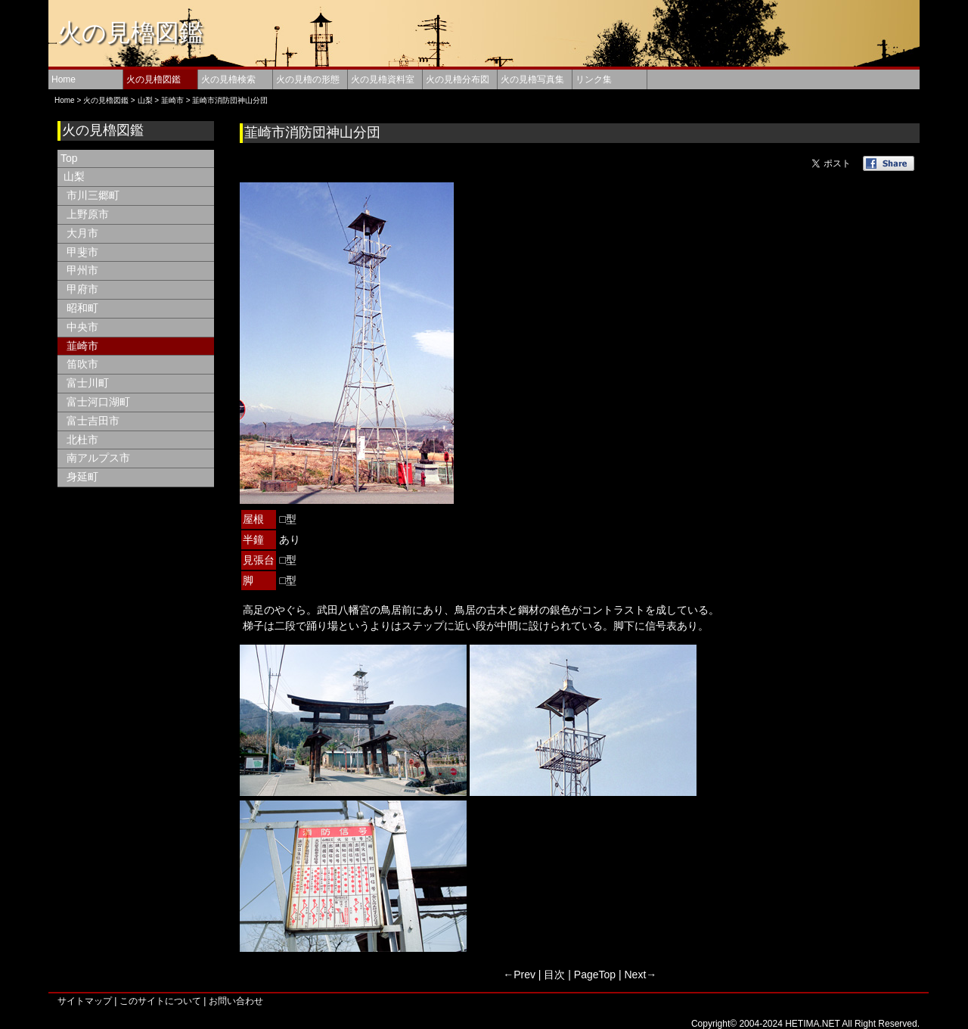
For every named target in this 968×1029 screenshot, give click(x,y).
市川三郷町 (93, 195)
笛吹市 (82, 364)
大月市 (82, 233)
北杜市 (82, 440)
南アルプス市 (98, 458)
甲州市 (82, 270)
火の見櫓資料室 (382, 79)
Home (63, 79)
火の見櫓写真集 (532, 79)
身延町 (82, 477)
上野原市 (88, 214)
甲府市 (82, 289)
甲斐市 (82, 252)
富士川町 (88, 383)
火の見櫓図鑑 (130, 32)
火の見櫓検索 (228, 79)
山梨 (145, 100)
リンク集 (594, 79)
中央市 (82, 327)
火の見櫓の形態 (308, 79)
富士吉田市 (93, 421)
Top (69, 158)
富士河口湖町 (98, 402)
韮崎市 (172, 100)
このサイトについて (160, 1001)
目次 (554, 974)
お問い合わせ (236, 1001)
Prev (524, 974)
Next (636, 974)
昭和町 (82, 308)
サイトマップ (84, 1001)
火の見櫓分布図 (457, 79)
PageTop (595, 974)
